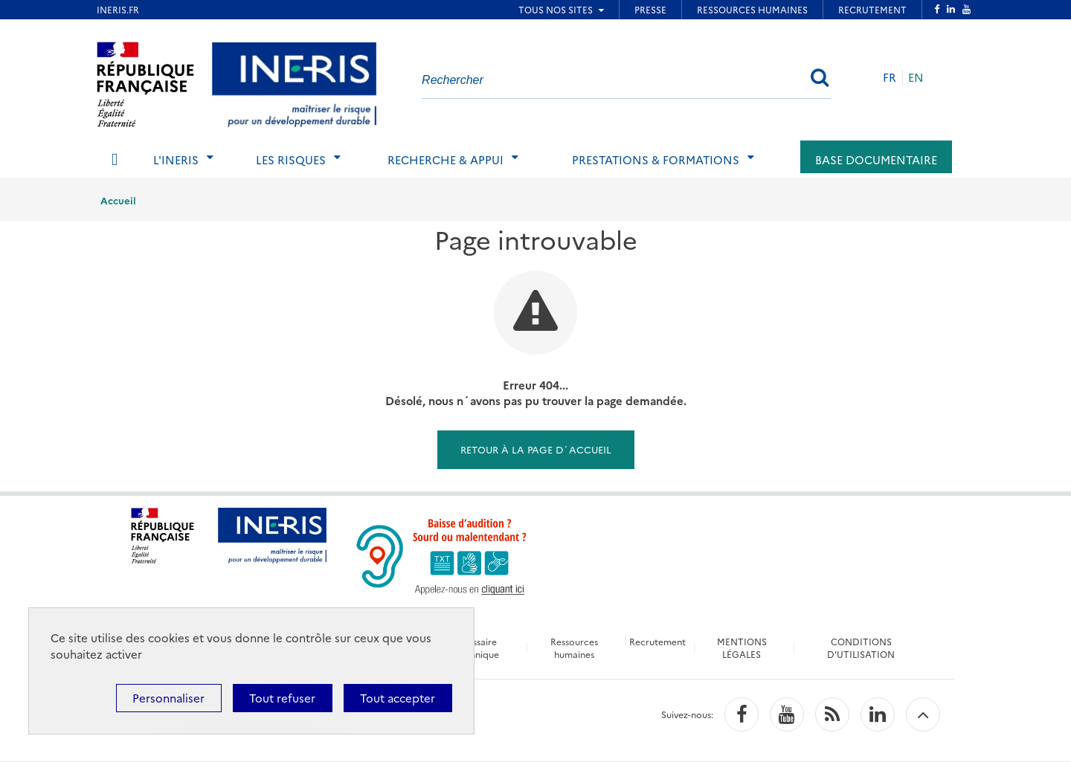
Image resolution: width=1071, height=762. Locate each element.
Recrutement (658, 641)
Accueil (118, 200)
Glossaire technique (476, 647)
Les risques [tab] (291, 159)
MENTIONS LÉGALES (743, 647)
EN (916, 77)
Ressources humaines (573, 647)
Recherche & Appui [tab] (445, 159)
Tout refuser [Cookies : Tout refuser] (282, 698)
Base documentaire (876, 159)
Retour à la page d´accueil (535, 449)
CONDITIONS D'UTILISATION (862, 647)
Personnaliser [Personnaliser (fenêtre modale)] (168, 698)
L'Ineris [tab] (176, 159)
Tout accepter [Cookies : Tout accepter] (397, 698)
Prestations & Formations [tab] (655, 159)
